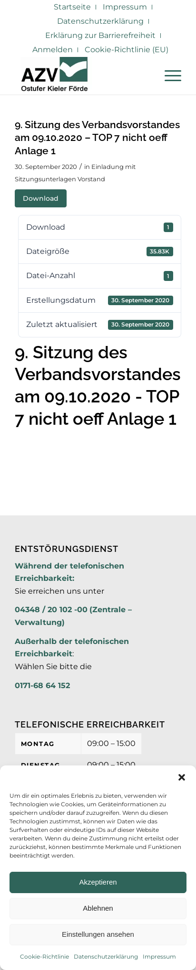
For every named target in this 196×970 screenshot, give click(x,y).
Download (41, 198)
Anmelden (52, 49)
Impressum (159, 956)
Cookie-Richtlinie (44, 956)
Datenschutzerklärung (106, 956)
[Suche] (146, 75)
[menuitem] (72, 7)
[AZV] (81, 75)
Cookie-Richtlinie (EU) (126, 49)
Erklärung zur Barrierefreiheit (100, 35)
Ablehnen (98, 908)
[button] (181, 777)
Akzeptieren (98, 882)
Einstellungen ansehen (98, 934)
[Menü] (168, 75)
